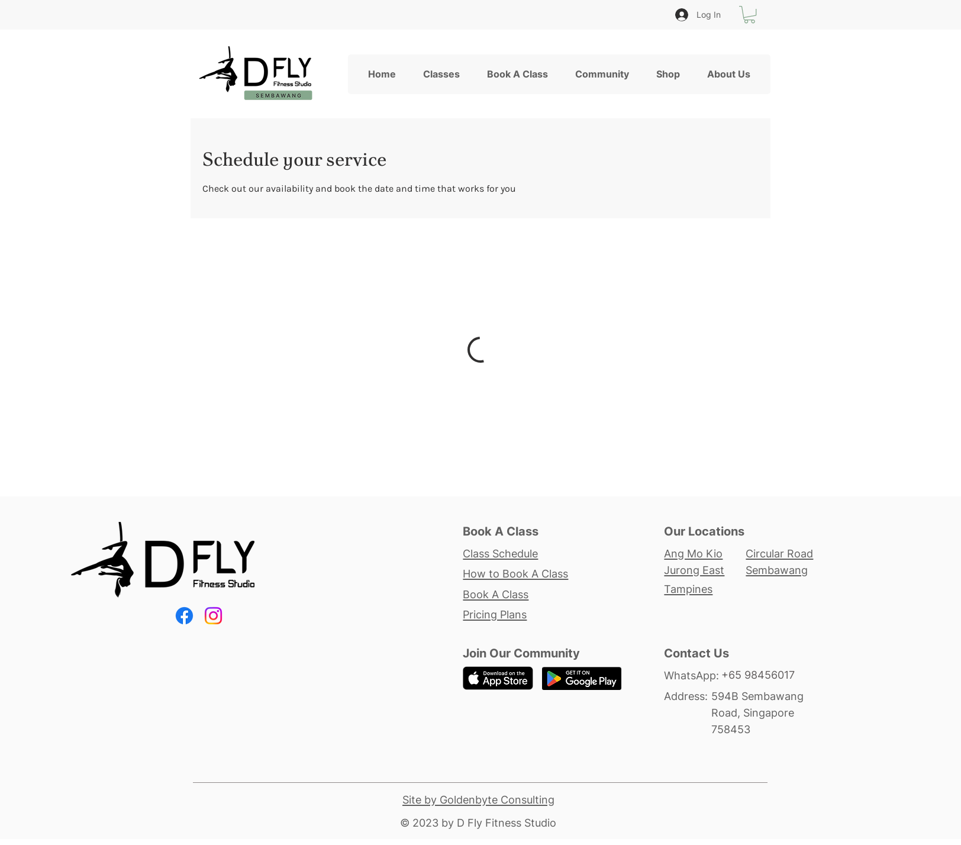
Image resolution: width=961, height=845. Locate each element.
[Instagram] (213, 615)
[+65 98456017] (768, 675)
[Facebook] (184, 615)
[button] (749, 14)
